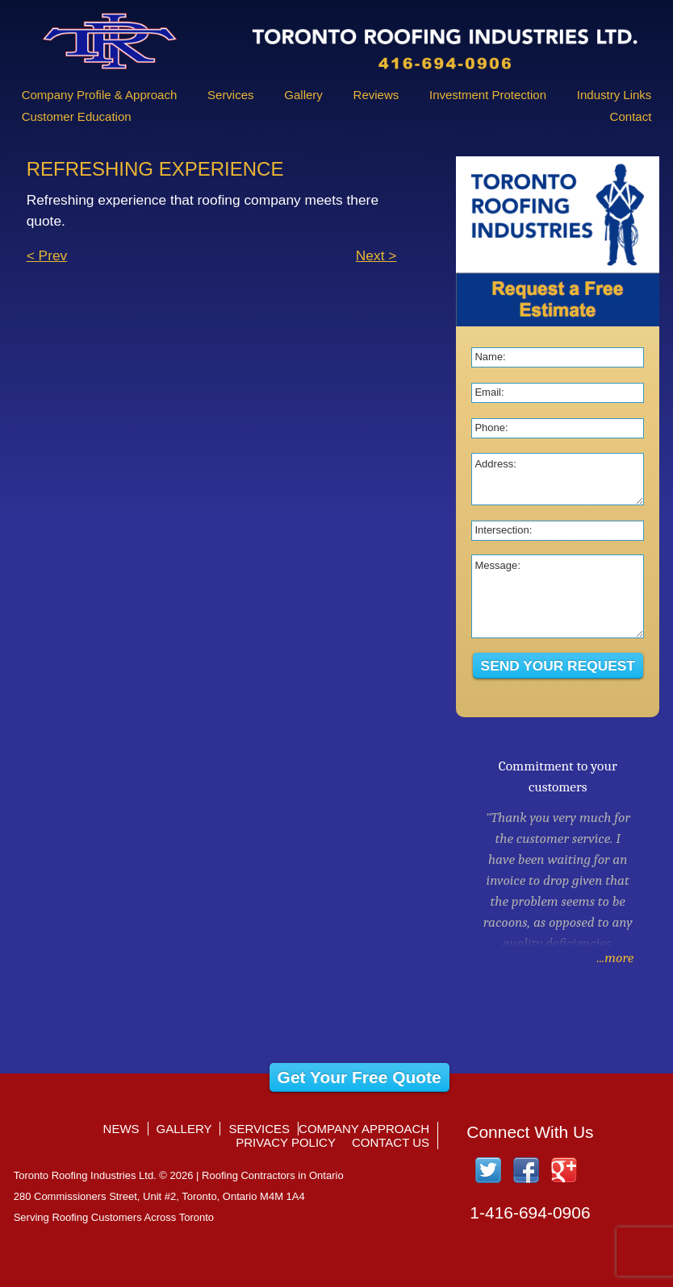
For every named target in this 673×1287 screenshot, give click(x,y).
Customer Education (77, 116)
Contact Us (390, 1142)
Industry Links (614, 95)
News (121, 1128)
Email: (489, 392)
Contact (631, 116)
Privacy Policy (286, 1142)
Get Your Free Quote (359, 1077)
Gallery (303, 95)
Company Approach (364, 1128)
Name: (489, 357)
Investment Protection (487, 95)
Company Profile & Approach (100, 95)
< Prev (47, 255)
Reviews (376, 95)
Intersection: (503, 530)
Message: (497, 565)
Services (230, 95)
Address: (495, 464)
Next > (376, 255)
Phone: (491, 427)
